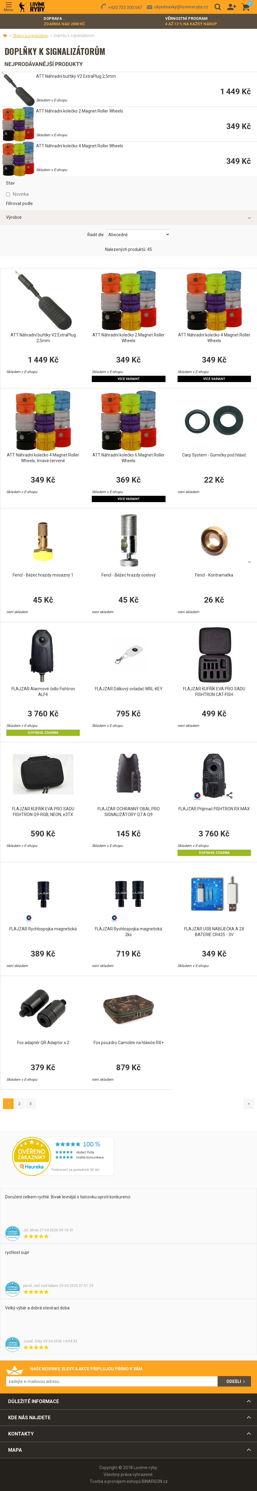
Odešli (233, 1381)
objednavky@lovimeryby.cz (181, 7)
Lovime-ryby (32, 7)
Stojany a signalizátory (30, 36)
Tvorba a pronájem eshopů (115, 1481)
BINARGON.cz (155, 1481)
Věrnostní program (191, 21)
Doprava (64, 21)
